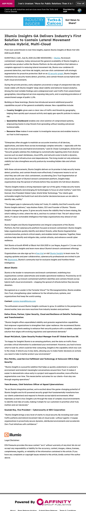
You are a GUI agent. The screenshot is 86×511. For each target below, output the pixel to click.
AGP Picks (7, 3)
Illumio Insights (56, 253)
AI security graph (55, 73)
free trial (40, 253)
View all (80, 3)
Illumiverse (12, 260)
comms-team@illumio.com (24, 301)
